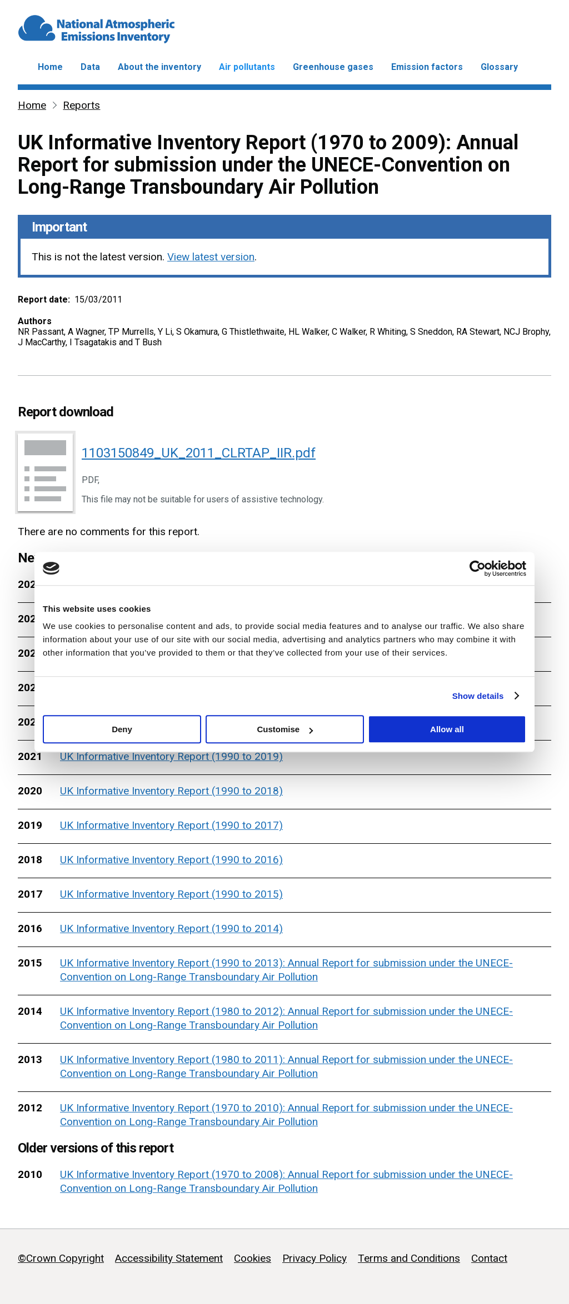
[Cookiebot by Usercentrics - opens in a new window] (477, 568)
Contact (489, 1258)
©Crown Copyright (61, 1258)
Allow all (447, 729)
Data (90, 67)
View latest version (210, 256)
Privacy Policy (314, 1258)
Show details (478, 696)
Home (50, 67)
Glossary (499, 67)
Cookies (252, 1258)
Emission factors (427, 67)
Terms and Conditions (409, 1258)
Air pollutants (247, 67)
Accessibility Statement (169, 1258)
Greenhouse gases (333, 67)
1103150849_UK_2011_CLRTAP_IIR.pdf (199, 453)
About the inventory (159, 67)
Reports (81, 105)
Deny (122, 729)
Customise (285, 729)
